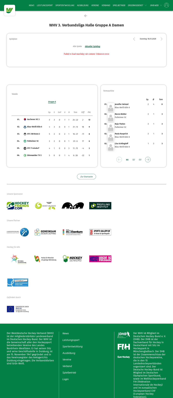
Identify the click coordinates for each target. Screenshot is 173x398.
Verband (105, 5)
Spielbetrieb (119, 5)
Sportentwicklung (64, 5)
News (31, 5)
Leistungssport (45, 5)
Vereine (95, 5)
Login (65, 379)
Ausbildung (82, 5)
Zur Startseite (86, 176)
